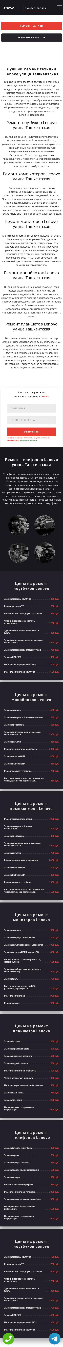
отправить (31, 432)
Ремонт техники (31, 26)
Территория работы (31, 37)
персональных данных (28, 440)
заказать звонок (35, 8)
